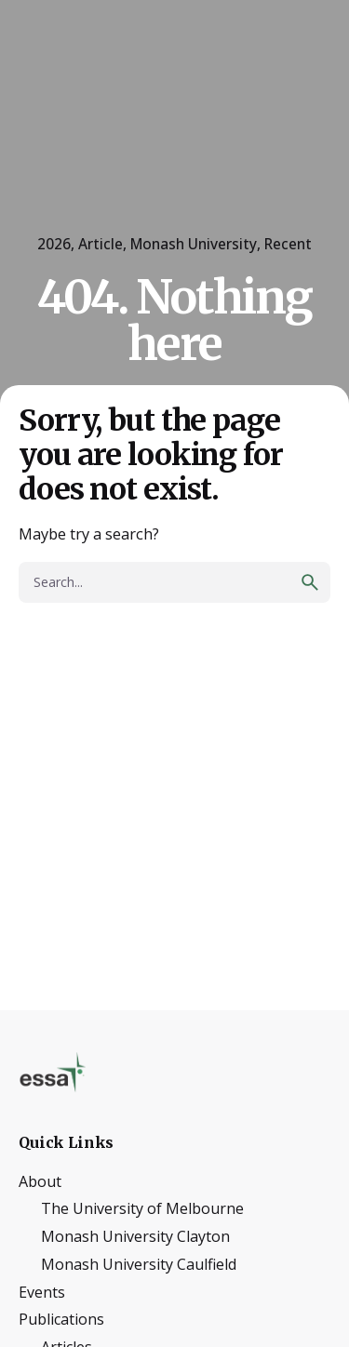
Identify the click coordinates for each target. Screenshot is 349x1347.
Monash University (193, 243)
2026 (54, 243)
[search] (309, 582)
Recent (288, 243)
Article (100, 243)
